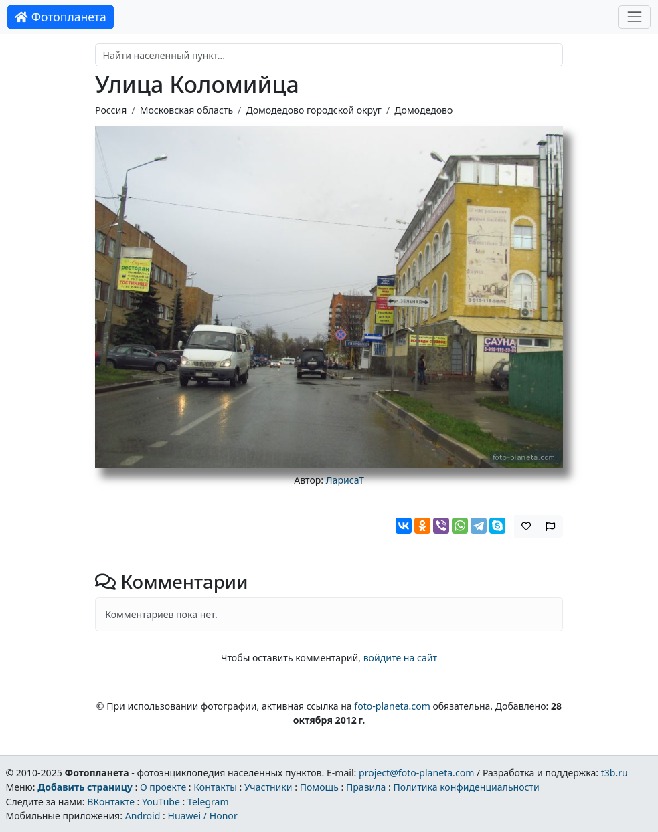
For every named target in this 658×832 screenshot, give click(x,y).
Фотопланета (60, 17)
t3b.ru (614, 772)
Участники (268, 787)
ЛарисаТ (345, 480)
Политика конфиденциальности (467, 787)
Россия (111, 110)
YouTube (161, 801)
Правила (366, 787)
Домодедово (423, 110)
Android (143, 815)
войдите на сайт (400, 657)
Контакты (215, 787)
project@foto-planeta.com (416, 772)
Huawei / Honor (202, 815)
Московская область (186, 110)
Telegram (208, 801)
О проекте (163, 787)
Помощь (319, 787)
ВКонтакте (111, 801)
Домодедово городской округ (314, 110)
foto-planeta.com (392, 706)
